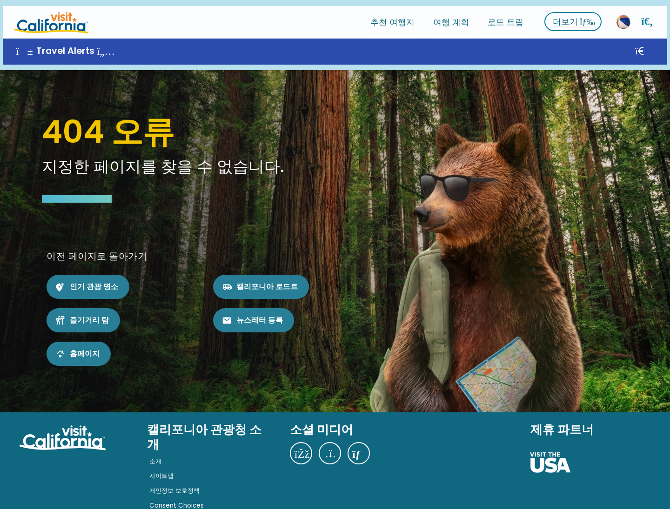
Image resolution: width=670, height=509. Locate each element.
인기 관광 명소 (94, 275)
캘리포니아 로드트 (267, 275)
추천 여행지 (395, 16)
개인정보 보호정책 (174, 479)
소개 (155, 449)
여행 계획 (454, 16)
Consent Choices (176, 493)
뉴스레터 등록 (259, 308)
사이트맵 (161, 464)
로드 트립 (508, 16)
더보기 (577, 16)
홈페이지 (85, 342)
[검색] (650, 16)
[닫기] (652, 45)
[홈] (48, 16)
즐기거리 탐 (89, 308)
